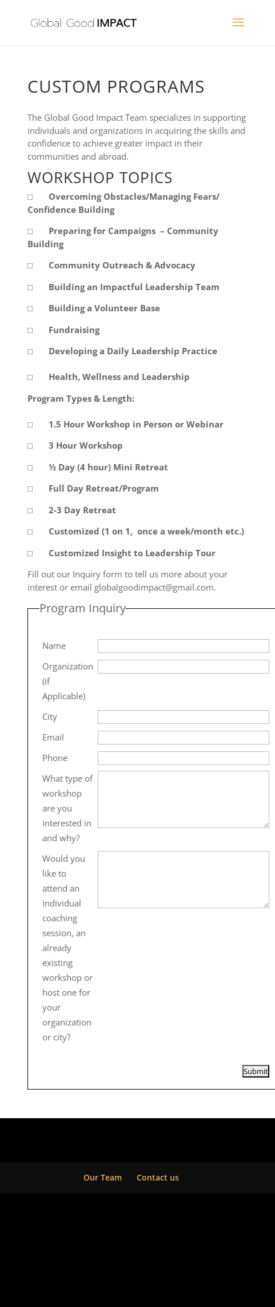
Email (53, 737)
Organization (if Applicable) (67, 681)
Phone (54, 757)
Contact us (158, 1177)
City (49, 716)
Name (54, 645)
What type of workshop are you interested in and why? (67, 808)
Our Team (102, 1177)
